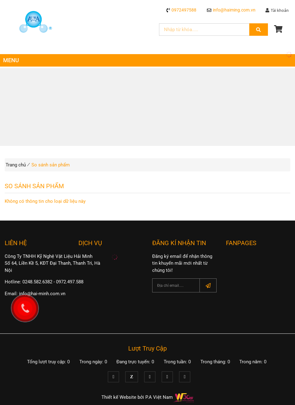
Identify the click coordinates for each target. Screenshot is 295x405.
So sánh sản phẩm (50, 165)
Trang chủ (16, 165)
